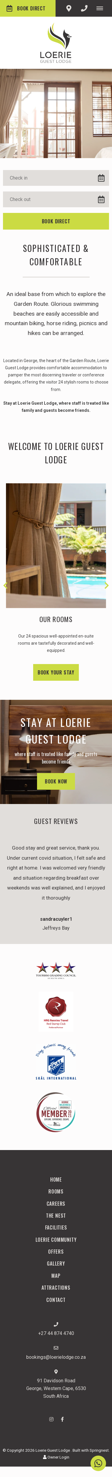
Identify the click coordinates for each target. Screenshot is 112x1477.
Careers (56, 1203)
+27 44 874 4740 (56, 1333)
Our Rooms (56, 619)
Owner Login (56, 1457)
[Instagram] (51, 1419)
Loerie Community (56, 1239)
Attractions (56, 1287)
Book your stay (56, 672)
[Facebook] (62, 1419)
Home (56, 1179)
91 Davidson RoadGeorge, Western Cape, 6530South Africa (56, 1388)
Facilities (56, 1227)
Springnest (99, 1450)
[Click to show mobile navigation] (102, 8)
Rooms (56, 1191)
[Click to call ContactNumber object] (84, 8)
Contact (56, 1299)
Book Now (56, 781)
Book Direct (26, 8)
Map (55, 1275)
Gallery (56, 1263)
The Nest (56, 1215)
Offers (56, 1251)
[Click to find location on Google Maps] (68, 8)
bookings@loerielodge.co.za (56, 1357)
